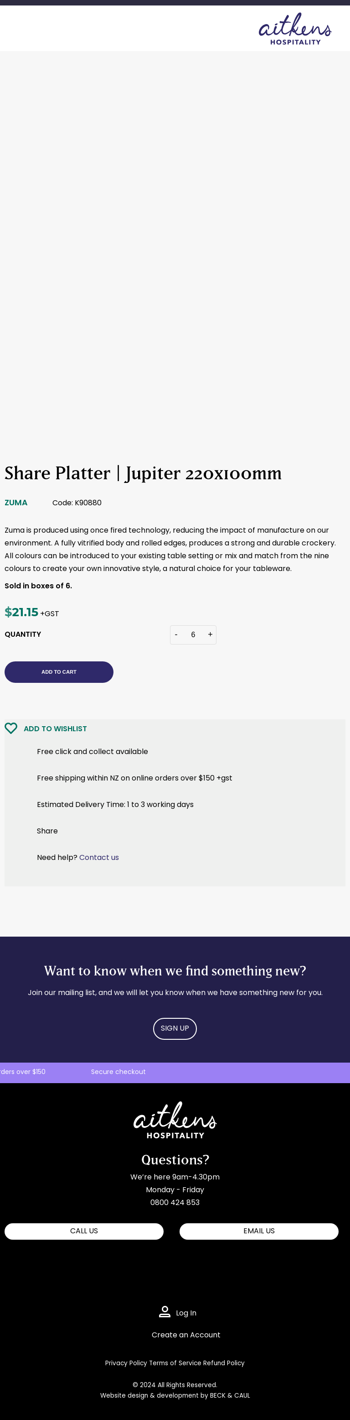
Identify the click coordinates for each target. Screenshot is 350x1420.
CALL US (84, 1231)
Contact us (99, 858)
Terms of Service (175, 1364)
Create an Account (186, 1335)
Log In (186, 1313)
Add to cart (59, 672)
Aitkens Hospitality (167, 1107)
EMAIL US (259, 1231)
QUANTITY (23, 635)
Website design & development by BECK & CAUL (175, 1396)
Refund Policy (224, 1364)
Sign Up (175, 1028)
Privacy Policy (126, 1364)
